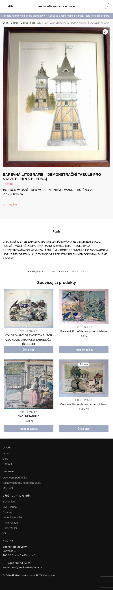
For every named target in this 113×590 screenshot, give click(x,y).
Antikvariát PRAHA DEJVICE (56, 6)
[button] (105, 32)
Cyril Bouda (10, 506)
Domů (5, 23)
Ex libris (7, 512)
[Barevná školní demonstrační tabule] (84, 306)
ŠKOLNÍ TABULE (28, 416)
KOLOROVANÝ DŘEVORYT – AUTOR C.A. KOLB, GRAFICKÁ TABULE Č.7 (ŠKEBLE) (28, 340)
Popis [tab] (56, 231)
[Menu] (8, 6)
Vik (4, 533)
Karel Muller (10, 527)
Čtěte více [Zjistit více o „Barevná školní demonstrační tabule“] (84, 428)
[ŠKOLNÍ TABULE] (28, 384)
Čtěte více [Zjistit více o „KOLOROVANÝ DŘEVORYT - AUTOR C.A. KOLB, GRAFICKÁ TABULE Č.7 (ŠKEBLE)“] (28, 349)
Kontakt (7, 463)
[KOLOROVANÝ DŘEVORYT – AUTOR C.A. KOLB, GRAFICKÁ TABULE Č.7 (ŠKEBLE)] (28, 308)
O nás (6, 453)
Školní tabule (36, 23)
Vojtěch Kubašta (12, 517)
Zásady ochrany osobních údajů (22, 482)
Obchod (14, 23)
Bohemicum (10, 501)
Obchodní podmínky (15, 477)
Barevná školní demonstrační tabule (83, 331)
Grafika (24, 23)
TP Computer (47, 575)
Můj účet (8, 488)
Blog (5, 458)
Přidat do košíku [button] (84, 349)
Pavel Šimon (10, 522)
